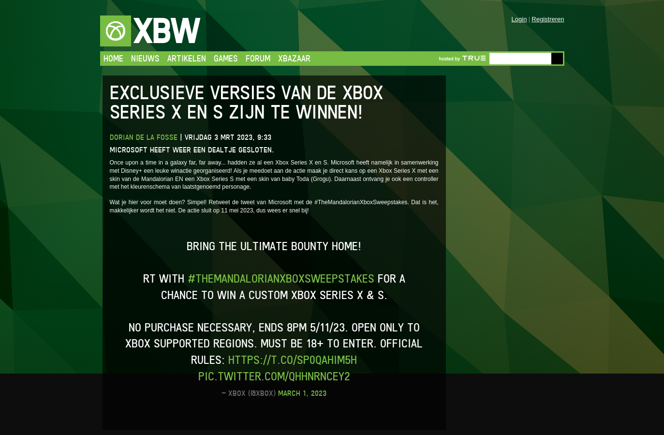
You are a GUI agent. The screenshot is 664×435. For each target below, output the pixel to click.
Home (113, 58)
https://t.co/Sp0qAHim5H (292, 359)
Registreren (547, 19)
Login (519, 19)
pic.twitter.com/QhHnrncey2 (274, 376)
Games (226, 58)
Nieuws (145, 58)
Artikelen (186, 58)
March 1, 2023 (302, 393)
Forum (258, 58)
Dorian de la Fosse (143, 137)
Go (557, 58)
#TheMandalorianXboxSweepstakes (281, 278)
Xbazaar (294, 58)
